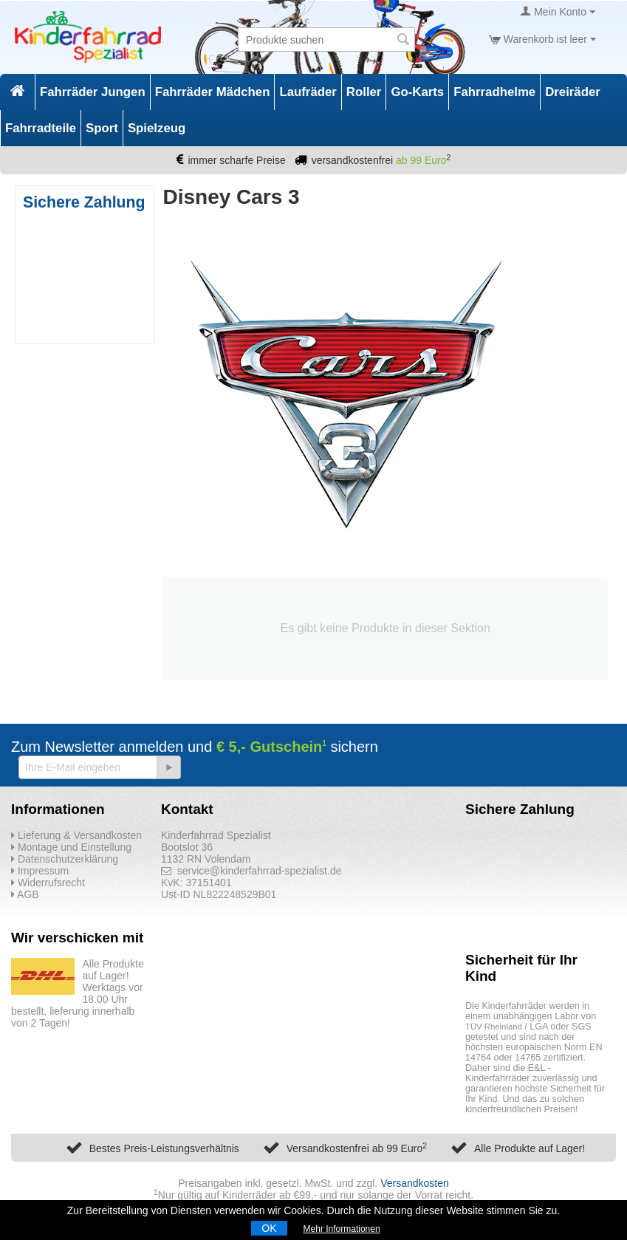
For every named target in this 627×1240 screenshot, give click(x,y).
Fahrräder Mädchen (212, 92)
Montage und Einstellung (71, 847)
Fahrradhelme (494, 92)
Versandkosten (414, 1183)
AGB (25, 894)
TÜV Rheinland (493, 1026)
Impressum (40, 871)
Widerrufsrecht (48, 882)
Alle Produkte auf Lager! (529, 1148)
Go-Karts (417, 92)
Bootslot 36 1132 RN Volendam (205, 853)
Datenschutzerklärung (64, 859)
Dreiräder (572, 92)
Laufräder (307, 92)
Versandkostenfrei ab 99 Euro (357, 1148)
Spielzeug (156, 128)
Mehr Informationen (342, 1229)
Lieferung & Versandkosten (76, 835)
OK (268, 1228)
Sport (102, 128)
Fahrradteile (40, 128)
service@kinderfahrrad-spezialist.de (251, 871)
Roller (364, 92)
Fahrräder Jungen (92, 92)
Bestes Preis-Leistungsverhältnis (164, 1148)
